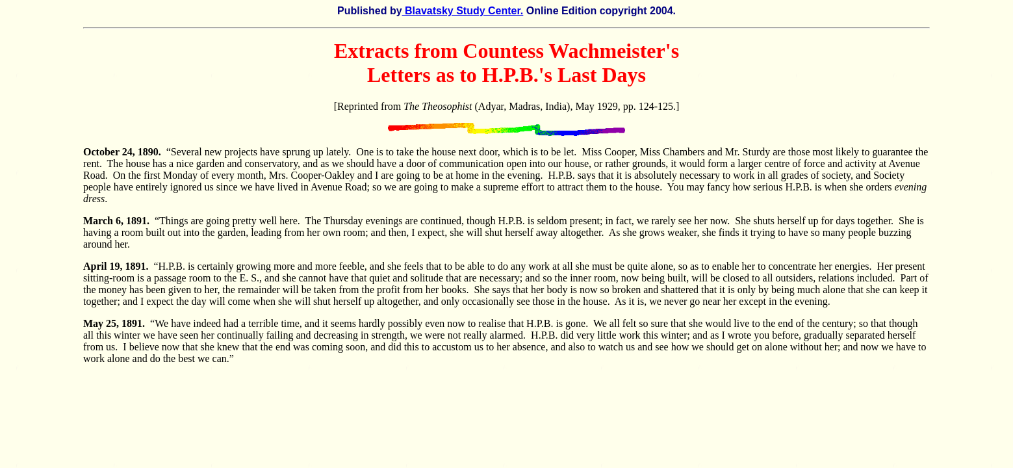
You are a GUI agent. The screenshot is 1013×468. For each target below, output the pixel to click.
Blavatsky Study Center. (463, 10)
